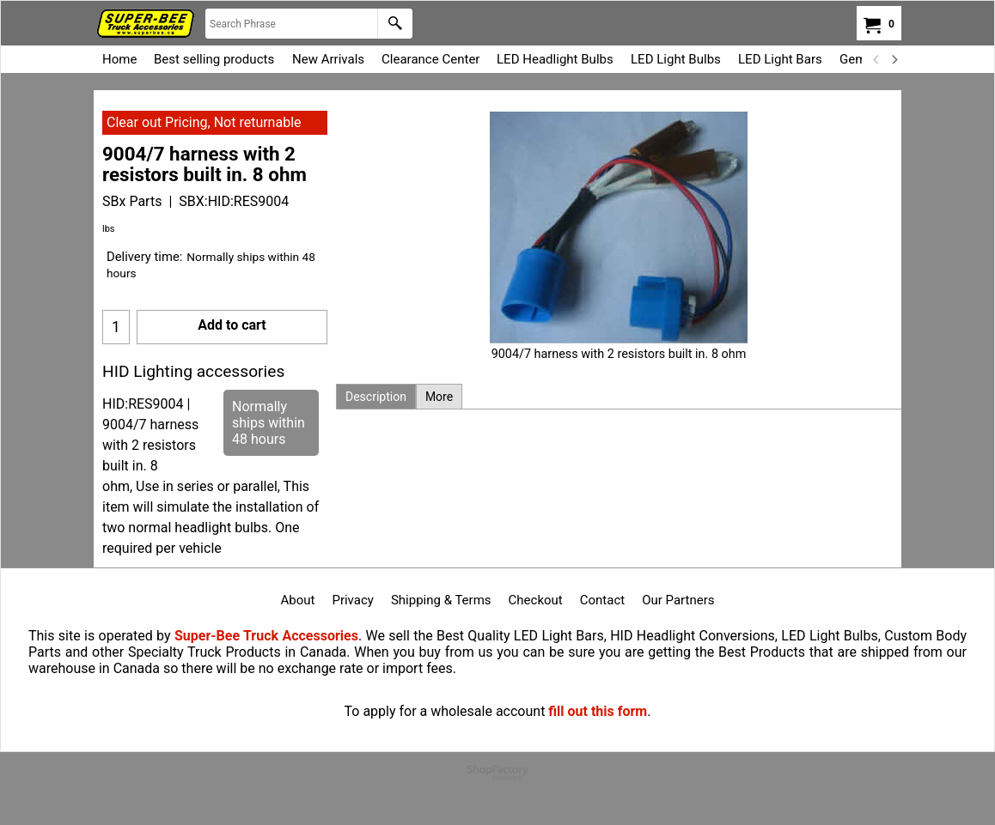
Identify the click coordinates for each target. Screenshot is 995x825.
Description (375, 396)
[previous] (876, 59)
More (439, 396)
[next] (893, 59)
